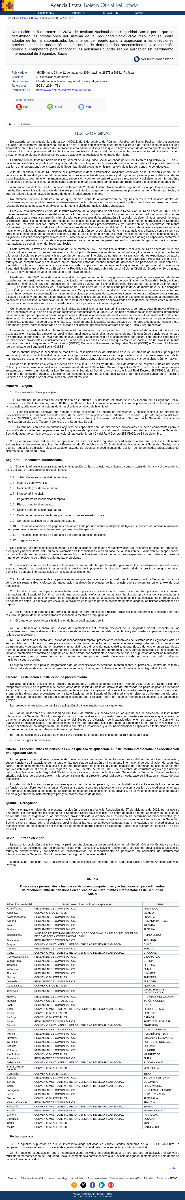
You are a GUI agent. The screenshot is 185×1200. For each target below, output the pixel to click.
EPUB (58, 106)
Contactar (12, 1178)
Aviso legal (62, 1178)
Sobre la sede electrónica (33, 1178)
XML (89, 106)
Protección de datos (97, 1178)
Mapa (51, 1178)
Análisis (25, 124)
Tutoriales (148, 1178)
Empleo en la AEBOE (167, 1178)
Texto (12, 124)
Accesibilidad (77, 1178)
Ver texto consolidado (157, 59)
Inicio (25, 18)
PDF (26, 106)
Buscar (34, 18)
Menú (141, 13)
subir (173, 1168)
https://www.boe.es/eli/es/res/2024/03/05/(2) (64, 89)
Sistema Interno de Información (125, 1178)
